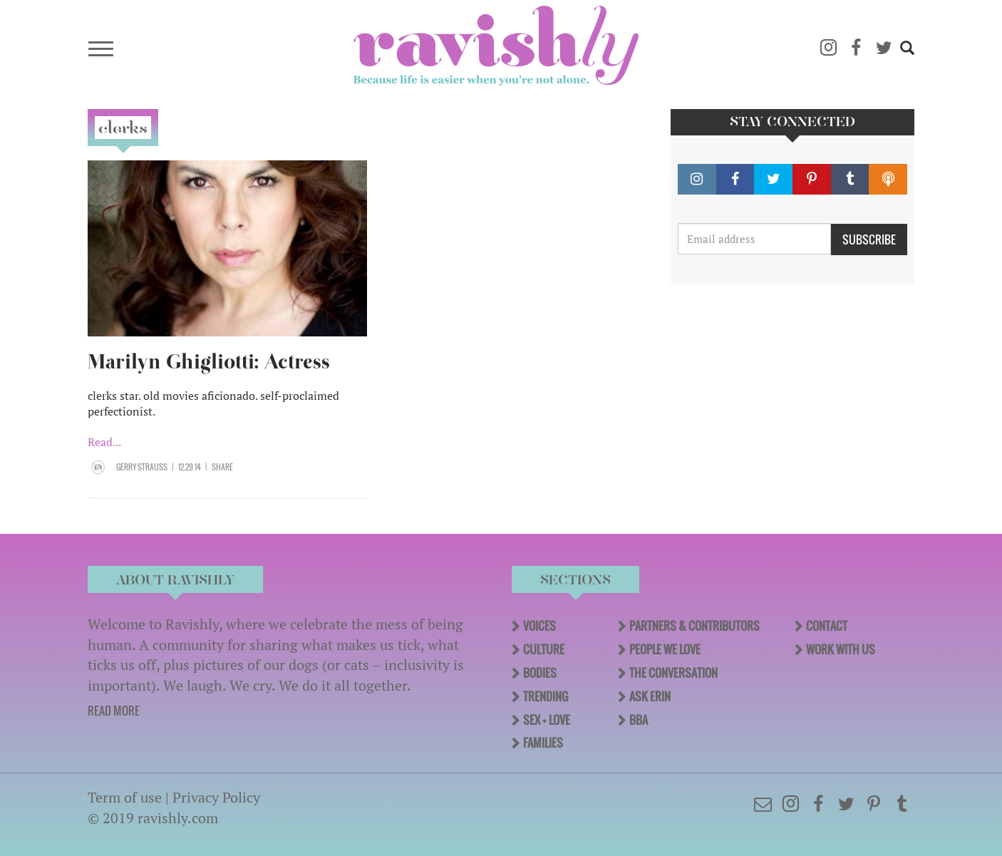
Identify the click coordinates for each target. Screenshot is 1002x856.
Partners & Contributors (694, 625)
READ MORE (114, 710)
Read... (104, 442)
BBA (638, 719)
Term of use (125, 797)
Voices (539, 625)
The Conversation (673, 672)
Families (543, 742)
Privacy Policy (216, 797)
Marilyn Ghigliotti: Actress (209, 361)
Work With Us (840, 649)
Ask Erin (650, 696)
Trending (545, 696)
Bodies (540, 672)
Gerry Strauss (141, 467)
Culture (543, 649)
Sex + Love (546, 719)
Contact (826, 625)
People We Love (665, 649)
